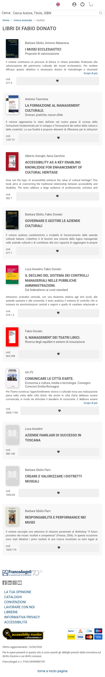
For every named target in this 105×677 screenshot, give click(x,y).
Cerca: (6, 13)
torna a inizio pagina (52, 671)
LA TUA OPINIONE (17, 592)
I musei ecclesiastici (43, 49)
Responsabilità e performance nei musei (55, 519)
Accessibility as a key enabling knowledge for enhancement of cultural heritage (53, 167)
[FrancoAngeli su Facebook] (5, 584)
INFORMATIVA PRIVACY (22, 617)
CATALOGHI (13, 597)
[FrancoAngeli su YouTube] (20, 584)
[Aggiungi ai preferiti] (57, 81)
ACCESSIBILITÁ (15, 622)
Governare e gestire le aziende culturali (52, 223)
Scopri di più (90, 73)
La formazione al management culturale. (52, 108)
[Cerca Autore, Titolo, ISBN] (54, 13)
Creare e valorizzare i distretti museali (53, 478)
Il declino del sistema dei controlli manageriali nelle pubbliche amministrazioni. (57, 281)
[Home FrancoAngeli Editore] (16, 5)
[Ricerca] (100, 13)
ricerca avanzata (23, 20)
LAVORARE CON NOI (19, 607)
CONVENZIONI (15, 602)
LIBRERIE (11, 612)
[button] (57, 5)
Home (6, 20)
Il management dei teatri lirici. (52, 338)
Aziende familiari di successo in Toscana (53, 437)
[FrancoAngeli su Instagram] (15, 584)
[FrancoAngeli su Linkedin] (10, 584)
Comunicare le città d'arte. (49, 379)
